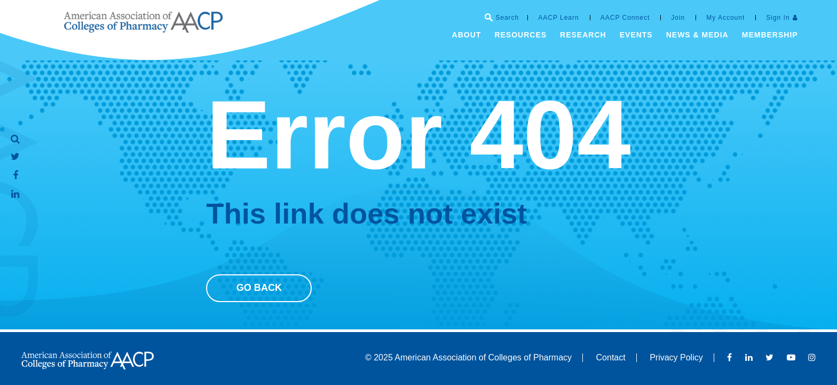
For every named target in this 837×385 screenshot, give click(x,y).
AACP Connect (625, 17)
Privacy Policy (676, 357)
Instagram (812, 357)
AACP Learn (558, 17)
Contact (611, 357)
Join (678, 17)
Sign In (777, 17)
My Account (725, 17)
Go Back (259, 287)
